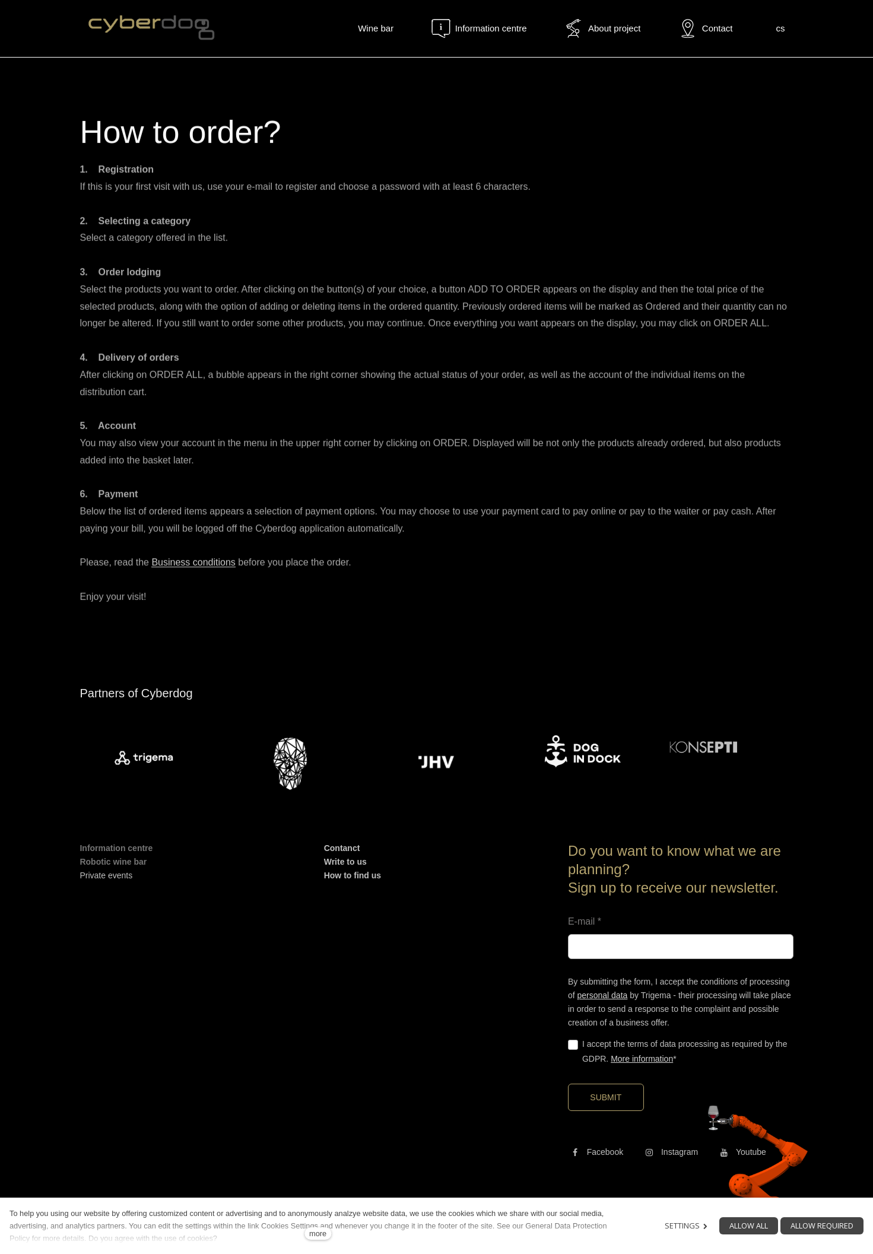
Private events (106, 875)
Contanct (342, 848)
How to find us (352, 875)
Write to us (345, 861)
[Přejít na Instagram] (670, 1152)
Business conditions (193, 568)
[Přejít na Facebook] (595, 1152)
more (317, 1233)
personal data (602, 995)
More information (642, 1058)
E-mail (584, 921)
